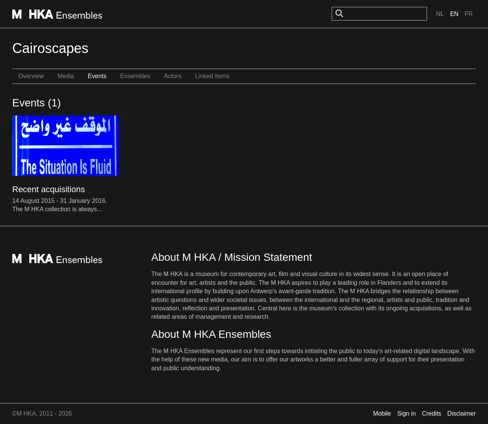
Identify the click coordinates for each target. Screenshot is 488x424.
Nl (440, 14)
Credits (431, 413)
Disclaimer (461, 413)
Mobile (382, 413)
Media (66, 76)
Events (97, 76)
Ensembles (135, 76)
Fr (469, 14)
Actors (172, 76)
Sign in (406, 413)
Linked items (212, 76)
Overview (31, 76)
